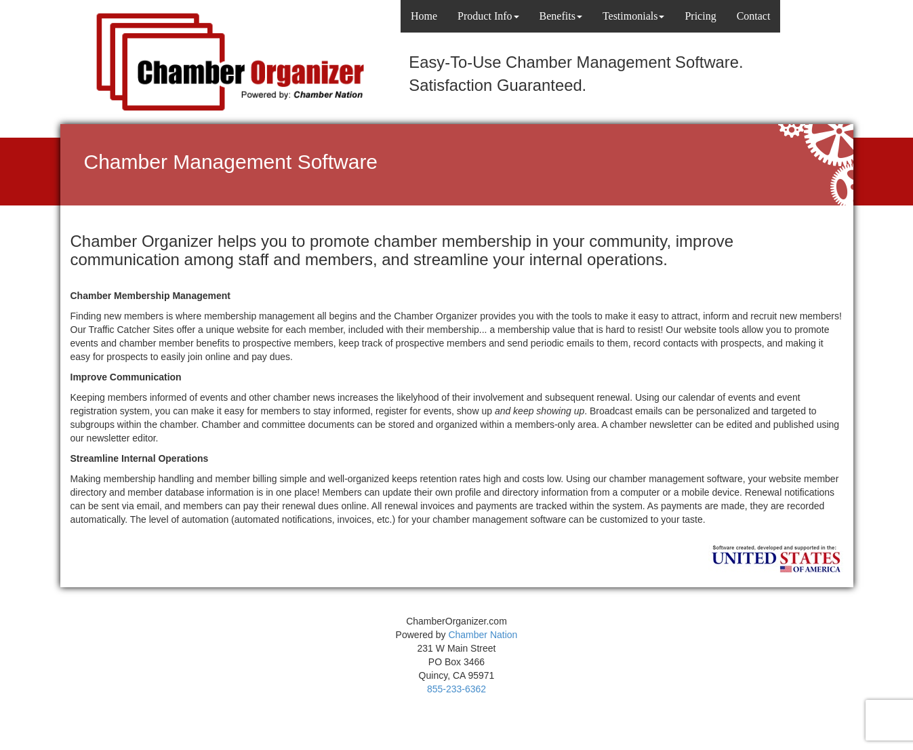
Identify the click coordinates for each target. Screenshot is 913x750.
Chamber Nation (482, 634)
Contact (754, 16)
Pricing (700, 16)
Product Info (488, 16)
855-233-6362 (456, 689)
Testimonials (634, 16)
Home (424, 16)
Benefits (561, 16)
